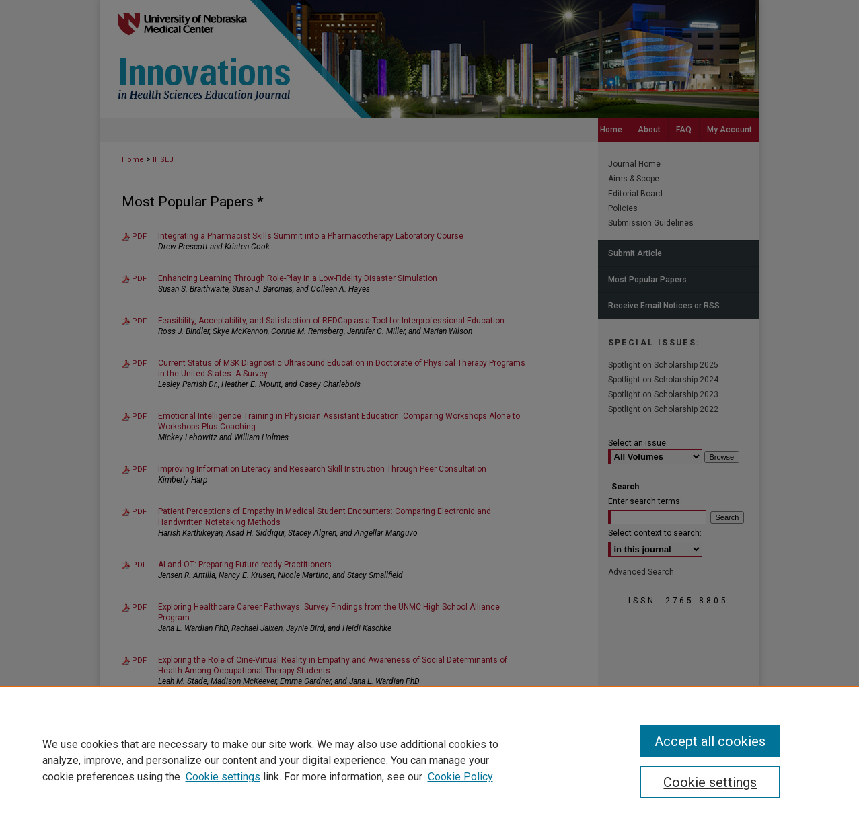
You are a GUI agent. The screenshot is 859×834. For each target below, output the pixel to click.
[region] (429, 760)
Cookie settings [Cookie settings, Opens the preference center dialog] (710, 782)
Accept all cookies (710, 741)
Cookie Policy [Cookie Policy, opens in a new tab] (460, 776)
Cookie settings (223, 776)
